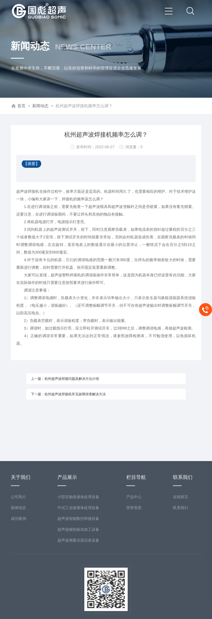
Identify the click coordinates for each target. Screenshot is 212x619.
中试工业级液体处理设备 (78, 553)
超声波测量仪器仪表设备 (78, 586)
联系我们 (180, 553)
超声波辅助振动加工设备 (78, 575)
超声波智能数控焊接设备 (78, 564)
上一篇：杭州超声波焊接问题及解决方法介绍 (72, 380)
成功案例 (18, 564)
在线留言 (180, 542)
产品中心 (134, 542)
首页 (21, 106)
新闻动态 (40, 106)
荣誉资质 (134, 553)
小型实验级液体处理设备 (78, 542)
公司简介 (18, 542)
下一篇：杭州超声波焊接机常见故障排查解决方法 (75, 392)
